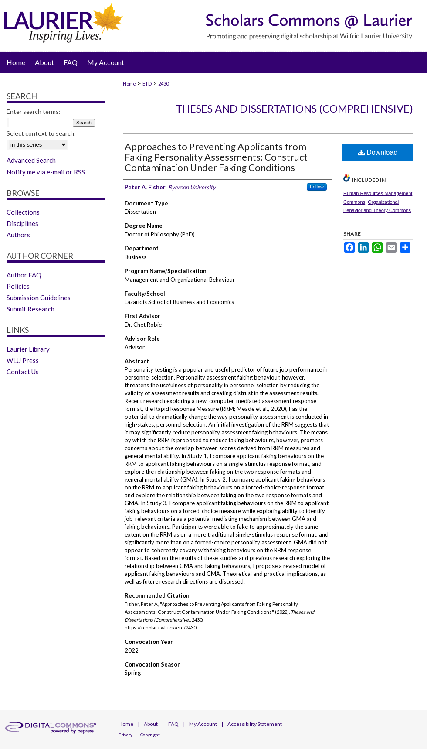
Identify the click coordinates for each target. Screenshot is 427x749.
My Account (203, 724)
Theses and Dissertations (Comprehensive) (294, 108)
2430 (163, 83)
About (151, 724)
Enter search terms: (34, 111)
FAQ (173, 724)
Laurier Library (28, 349)
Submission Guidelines (39, 297)
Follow (317, 186)
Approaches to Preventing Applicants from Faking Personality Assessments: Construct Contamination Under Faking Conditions (216, 156)
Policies (18, 286)
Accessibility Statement (254, 724)
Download (378, 152)
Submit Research (30, 309)
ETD (147, 83)
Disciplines (22, 223)
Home (129, 83)
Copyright (150, 734)
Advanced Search (31, 160)
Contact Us (23, 372)
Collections (23, 212)
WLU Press (23, 360)
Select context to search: (41, 133)
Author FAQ (24, 275)
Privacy (125, 734)
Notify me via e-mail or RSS (46, 172)
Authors (18, 235)
